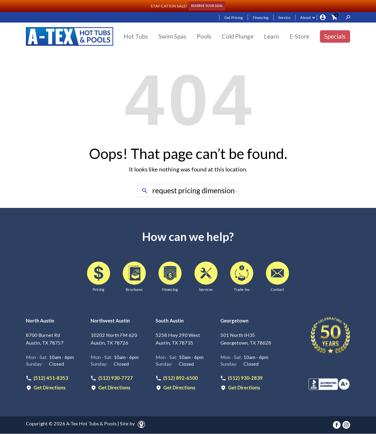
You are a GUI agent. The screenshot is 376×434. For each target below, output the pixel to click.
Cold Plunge (237, 36)
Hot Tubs (136, 36)
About (305, 17)
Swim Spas (172, 36)
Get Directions (49, 388)
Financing (261, 17)
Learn (271, 36)
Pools (204, 36)
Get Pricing (233, 17)
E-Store (299, 36)
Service (284, 17)
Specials (335, 36)
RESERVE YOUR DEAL (207, 6)
